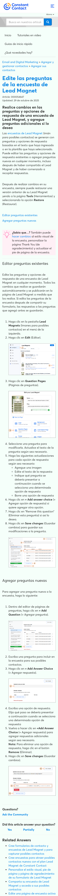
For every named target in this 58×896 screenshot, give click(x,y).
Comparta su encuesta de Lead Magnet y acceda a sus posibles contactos (29, 885)
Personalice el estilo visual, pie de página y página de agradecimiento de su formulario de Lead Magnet (31, 873)
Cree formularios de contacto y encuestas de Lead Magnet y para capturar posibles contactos (30, 849)
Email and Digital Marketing (20, 62)
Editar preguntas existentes (19, 215)
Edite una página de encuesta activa (32, 893)
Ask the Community (15, 814)
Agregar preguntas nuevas (19, 220)
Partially (28, 829)
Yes (10, 829)
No (48, 829)
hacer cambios (21, 236)
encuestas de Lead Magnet (25, 133)
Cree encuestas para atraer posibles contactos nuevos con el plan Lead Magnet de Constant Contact (32, 861)
